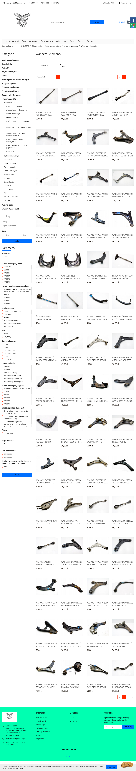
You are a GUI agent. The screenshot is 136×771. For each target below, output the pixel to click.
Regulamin (40, 738)
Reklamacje (40, 725)
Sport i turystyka (11, 171)
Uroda (7, 200)
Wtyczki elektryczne (10, 71)
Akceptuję (111, 767)
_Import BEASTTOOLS (11, 209)
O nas (72, 41)
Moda (7, 193)
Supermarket (10, 189)
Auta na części (7, 205)
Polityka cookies (42, 728)
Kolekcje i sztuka (11, 197)
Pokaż (17, 475)
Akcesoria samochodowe (16, 110)
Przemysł (8, 159)
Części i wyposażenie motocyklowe (14, 140)
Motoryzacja (9, 103)
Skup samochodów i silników (53, 41)
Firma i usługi (10, 167)
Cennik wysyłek (42, 721)
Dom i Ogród (9, 182)
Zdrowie (8, 178)
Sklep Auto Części (11, 41)
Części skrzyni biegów (11, 87)
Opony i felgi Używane (11, 95)
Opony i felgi (12, 117)
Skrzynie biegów (9, 83)
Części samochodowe (15, 106)
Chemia (10, 151)
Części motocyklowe (10, 91)
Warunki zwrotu (42, 718)
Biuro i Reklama (11, 163)
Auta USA (6, 68)
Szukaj (17, 241)
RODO (38, 735)
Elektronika (9, 174)
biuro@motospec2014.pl (15, 738)
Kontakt (89, 41)
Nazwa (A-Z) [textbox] (41, 77)
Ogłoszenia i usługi (12, 156)
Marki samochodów (10, 60)
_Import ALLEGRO (10, 99)
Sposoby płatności (43, 732)
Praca (80, 41)
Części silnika (8, 64)
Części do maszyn (14, 114)
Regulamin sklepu (30, 41)
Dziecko (7, 185)
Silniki (5, 75)
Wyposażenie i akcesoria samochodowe (15, 134)
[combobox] (48, 77)
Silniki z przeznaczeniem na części (15, 79)
